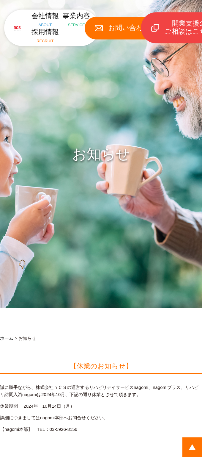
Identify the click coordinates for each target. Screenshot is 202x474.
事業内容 (79, 18)
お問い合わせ (135, 24)
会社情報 (42, 18)
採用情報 (42, 31)
